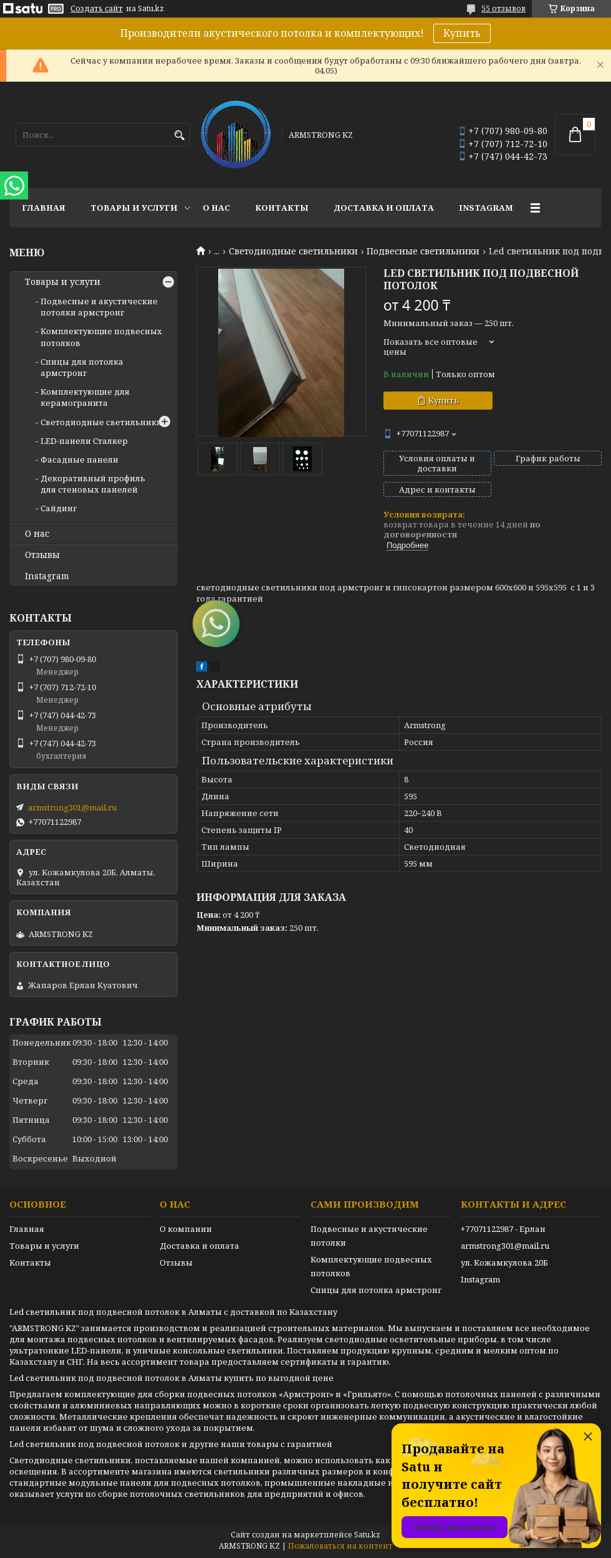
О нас (216, 207)
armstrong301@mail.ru (72, 807)
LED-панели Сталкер (84, 440)
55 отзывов (503, 8)
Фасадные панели (79, 459)
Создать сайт (96, 8)
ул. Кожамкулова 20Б (504, 1262)
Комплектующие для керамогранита (85, 397)
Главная (43, 207)
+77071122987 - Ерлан (503, 1228)
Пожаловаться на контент (340, 1546)
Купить (462, 33)
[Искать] (179, 136)
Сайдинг (59, 508)
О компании (186, 1228)
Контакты (282, 207)
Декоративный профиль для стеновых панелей (93, 484)
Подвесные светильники (423, 251)
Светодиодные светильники (293, 251)
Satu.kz (367, 1534)
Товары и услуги (134, 207)
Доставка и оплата (384, 207)
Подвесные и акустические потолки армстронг (99, 307)
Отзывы (42, 554)
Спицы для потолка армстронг (82, 367)
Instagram (486, 207)
